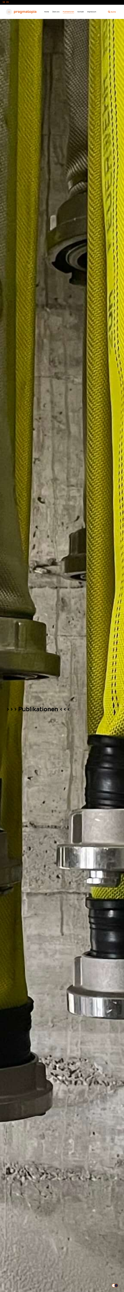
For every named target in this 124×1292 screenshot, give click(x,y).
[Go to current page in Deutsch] (4, 2)
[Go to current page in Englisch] (7, 2)
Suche (113, 12)
